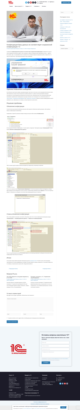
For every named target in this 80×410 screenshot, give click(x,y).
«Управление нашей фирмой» (18, 98)
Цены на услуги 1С (19, 6)
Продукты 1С (29, 6)
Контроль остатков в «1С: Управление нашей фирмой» (40, 277)
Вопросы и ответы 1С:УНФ (21, 48)
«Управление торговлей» (31, 98)
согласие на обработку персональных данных (40, 408)
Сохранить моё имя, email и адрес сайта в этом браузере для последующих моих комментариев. (26, 318)
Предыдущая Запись (13, 268)
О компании (37, 6)
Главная (11, 6)
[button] (66, 406)
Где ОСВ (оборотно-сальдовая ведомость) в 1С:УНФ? (18, 277)
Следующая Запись (47, 268)
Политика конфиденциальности (40, 402)
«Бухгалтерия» (9, 98)
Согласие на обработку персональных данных (40, 403)
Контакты (44, 6)
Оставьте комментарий (11, 48)
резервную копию (33, 260)
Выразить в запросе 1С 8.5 (65, 37)
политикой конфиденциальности (55, 358)
